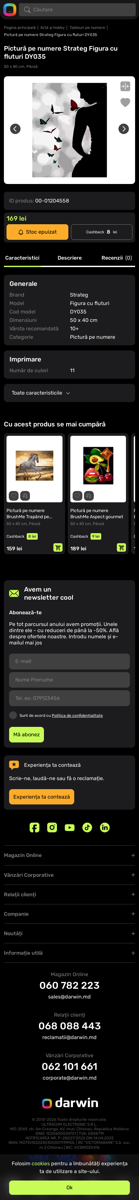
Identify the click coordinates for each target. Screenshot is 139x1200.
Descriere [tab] (70, 258)
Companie (16, 914)
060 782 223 (69, 985)
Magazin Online (23, 855)
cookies (41, 1163)
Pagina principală (20, 27)
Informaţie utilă (23, 953)
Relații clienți (20, 894)
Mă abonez (26, 734)
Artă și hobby (52, 27)
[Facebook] (34, 827)
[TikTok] (87, 827)
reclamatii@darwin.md (69, 1037)
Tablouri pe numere (87, 27)
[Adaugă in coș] (58, 547)
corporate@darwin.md (70, 1078)
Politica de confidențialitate (77, 715)
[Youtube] (70, 827)
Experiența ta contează (41, 797)
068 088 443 (69, 1026)
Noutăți (13, 933)
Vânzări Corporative (29, 875)
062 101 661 (69, 1066)
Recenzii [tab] (117, 258)
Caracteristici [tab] (22, 258)
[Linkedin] (105, 827)
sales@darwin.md (69, 997)
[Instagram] (52, 827)
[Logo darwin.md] (9, 9)
